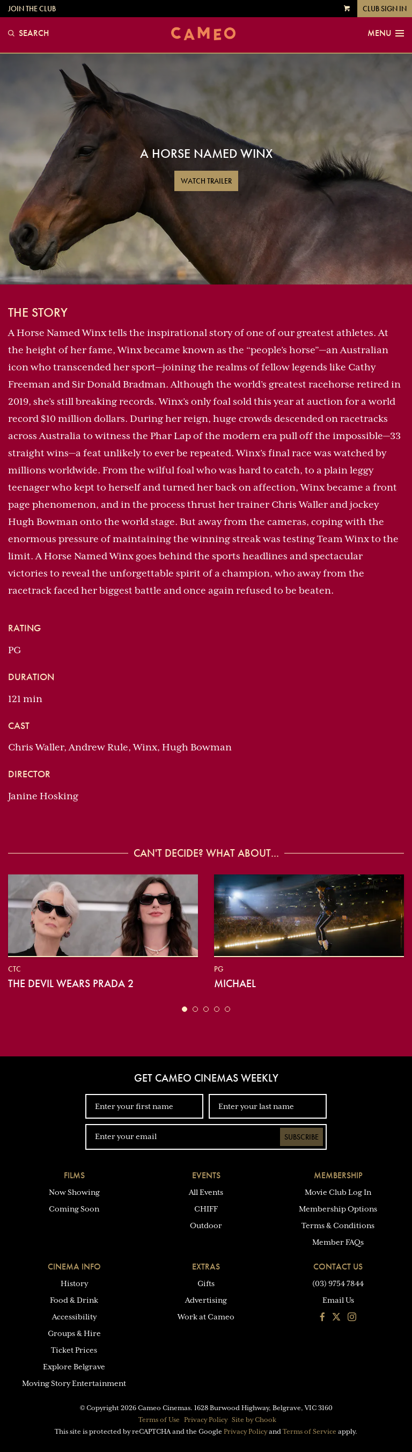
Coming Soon (74, 1209)
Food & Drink (74, 1300)
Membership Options (338, 1209)
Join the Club (32, 8)
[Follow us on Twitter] (336, 1318)
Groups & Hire (74, 1333)
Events (206, 1175)
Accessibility (74, 1316)
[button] (184, 1009)
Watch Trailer (206, 181)
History (74, 1283)
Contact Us (338, 1266)
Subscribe (301, 1137)
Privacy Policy (205, 1420)
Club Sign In (385, 8)
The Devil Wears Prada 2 (71, 983)
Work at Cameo (206, 1316)
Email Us (338, 1300)
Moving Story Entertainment (74, 1383)
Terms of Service (309, 1431)
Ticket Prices (74, 1350)
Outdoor (206, 1225)
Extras (206, 1266)
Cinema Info (74, 1266)
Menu (385, 33)
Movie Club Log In (338, 1192)
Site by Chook (254, 1420)
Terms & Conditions (337, 1225)
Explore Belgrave (74, 1366)
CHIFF (206, 1209)
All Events (206, 1192)
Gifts (206, 1283)
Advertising (206, 1300)
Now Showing (74, 1192)
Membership (338, 1175)
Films (74, 1175)
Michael (235, 983)
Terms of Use (159, 1420)
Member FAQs (338, 1242)
